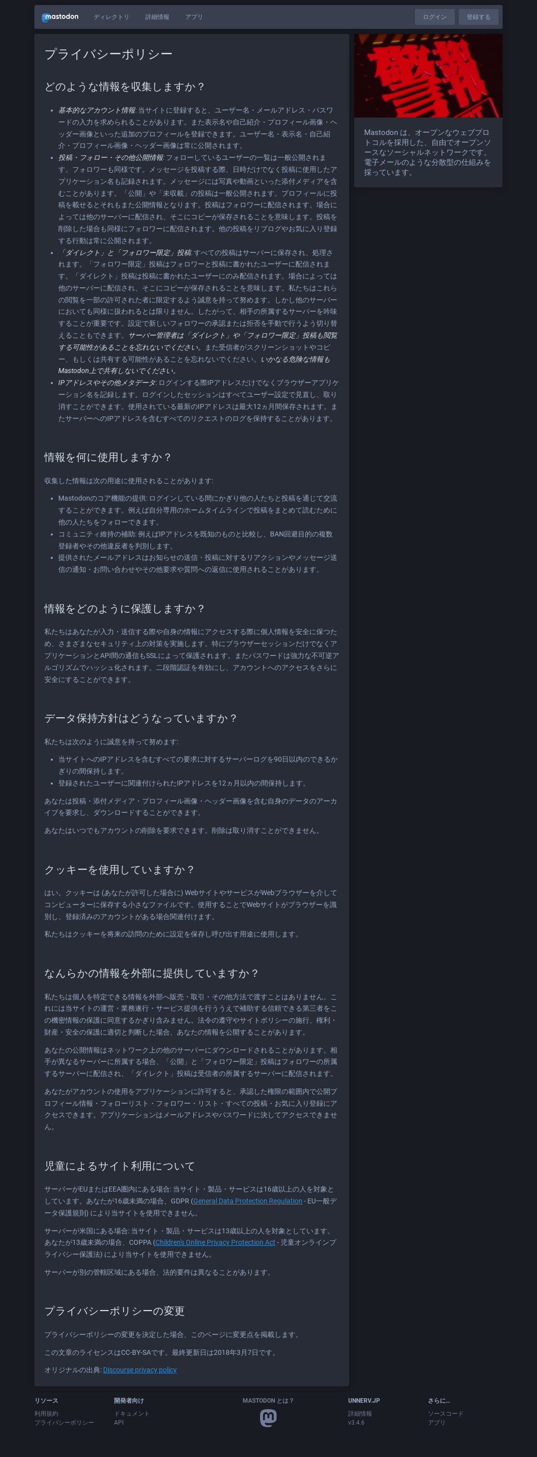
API (119, 1422)
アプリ (194, 16)
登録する (479, 16)
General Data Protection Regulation (247, 1201)
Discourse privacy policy (140, 1370)
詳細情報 (157, 16)
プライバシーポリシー (64, 1422)
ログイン (435, 16)
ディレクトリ (112, 16)
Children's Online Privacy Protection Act (215, 1242)
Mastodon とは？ (268, 1400)
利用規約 (46, 1413)
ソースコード (446, 1413)
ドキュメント (132, 1413)
